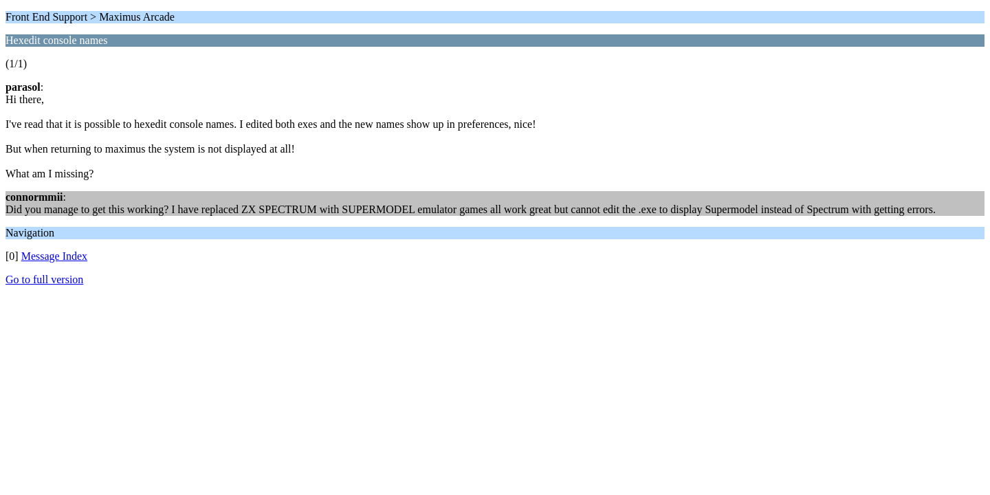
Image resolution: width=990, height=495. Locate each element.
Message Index (54, 256)
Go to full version (44, 279)
